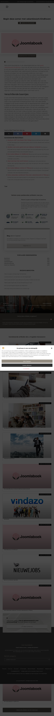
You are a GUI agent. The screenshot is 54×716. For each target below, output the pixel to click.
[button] (51, 348)
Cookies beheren (27, 365)
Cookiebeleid (26, 368)
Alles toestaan (27, 361)
